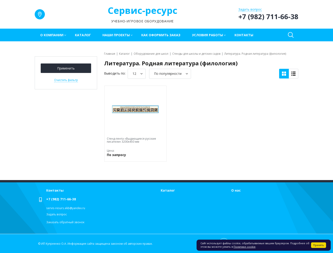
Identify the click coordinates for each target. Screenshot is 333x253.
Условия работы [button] (207, 35)
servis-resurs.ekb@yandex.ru (65, 208)
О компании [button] (51, 35)
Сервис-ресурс (142, 10)
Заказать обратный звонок (65, 222)
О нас (236, 190)
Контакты (243, 35)
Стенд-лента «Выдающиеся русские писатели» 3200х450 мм (131, 140)
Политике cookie (245, 246)
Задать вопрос (56, 214)
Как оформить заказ (160, 35)
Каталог (83, 35)
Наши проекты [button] (116, 35)
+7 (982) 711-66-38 (61, 199)
